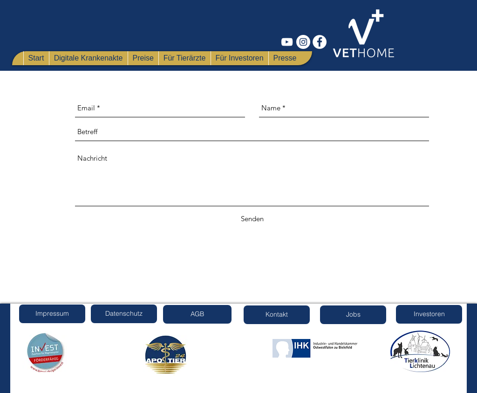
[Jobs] (353, 314)
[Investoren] (429, 314)
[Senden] (252, 218)
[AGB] (197, 314)
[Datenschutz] (124, 314)
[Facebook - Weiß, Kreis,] (320, 42)
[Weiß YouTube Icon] (287, 42)
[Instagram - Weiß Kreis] (303, 42)
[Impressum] (52, 314)
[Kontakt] (277, 314)
